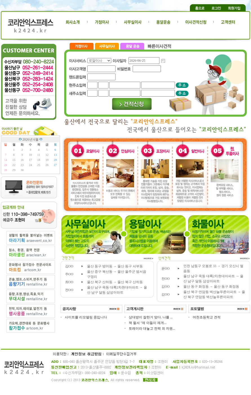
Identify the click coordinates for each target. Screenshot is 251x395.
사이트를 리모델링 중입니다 (86, 317)
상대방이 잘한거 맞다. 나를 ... (151, 317)
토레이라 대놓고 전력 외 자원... (152, 328)
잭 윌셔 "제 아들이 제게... (147, 323)
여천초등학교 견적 (207, 317)
